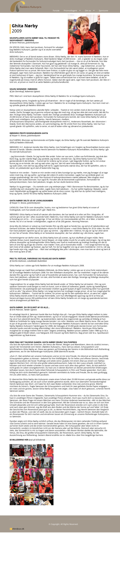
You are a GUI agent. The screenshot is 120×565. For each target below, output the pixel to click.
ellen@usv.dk (18, 528)
